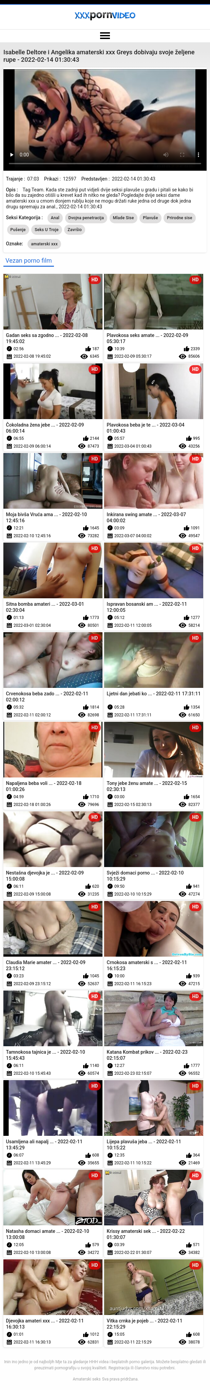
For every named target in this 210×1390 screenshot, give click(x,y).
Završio (75, 229)
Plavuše (150, 217)
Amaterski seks (86, 1379)
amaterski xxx (44, 244)
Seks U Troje (47, 229)
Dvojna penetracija (86, 217)
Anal (55, 217)
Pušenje (18, 229)
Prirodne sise (179, 217)
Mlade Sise (123, 217)
